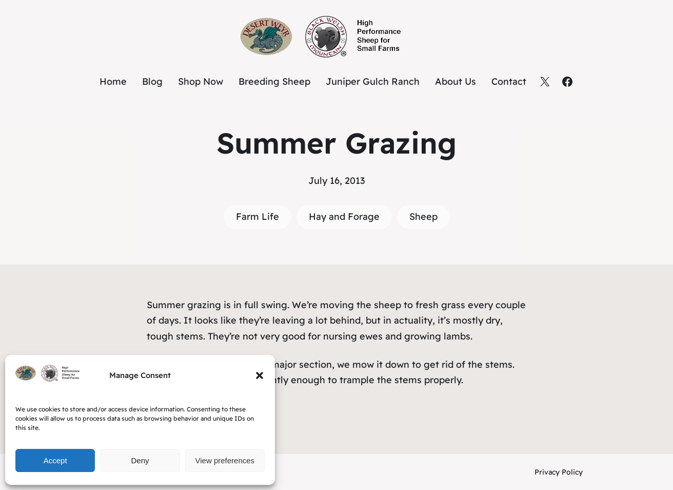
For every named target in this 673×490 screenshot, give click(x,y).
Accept (55, 460)
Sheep (423, 216)
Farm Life (257, 216)
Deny (140, 460)
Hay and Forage (344, 216)
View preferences (225, 460)
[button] (259, 375)
